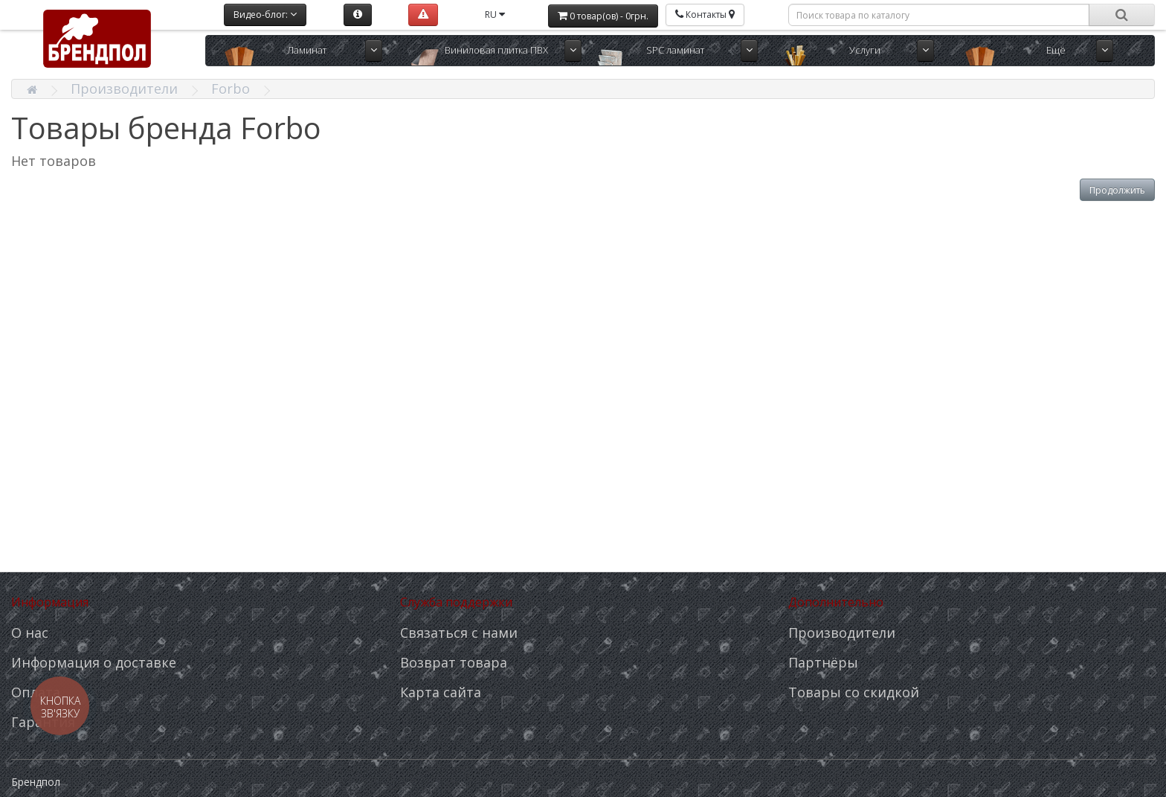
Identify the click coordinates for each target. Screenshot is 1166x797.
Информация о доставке (93, 662)
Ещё (1056, 50)
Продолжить (1117, 190)
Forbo (230, 88)
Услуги (864, 50)
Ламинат (306, 50)
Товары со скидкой (853, 692)
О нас (29, 632)
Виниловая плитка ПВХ (496, 50)
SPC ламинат (675, 50)
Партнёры (823, 662)
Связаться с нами (459, 632)
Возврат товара (453, 662)
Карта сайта (440, 692)
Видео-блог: (265, 14)
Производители (124, 88)
